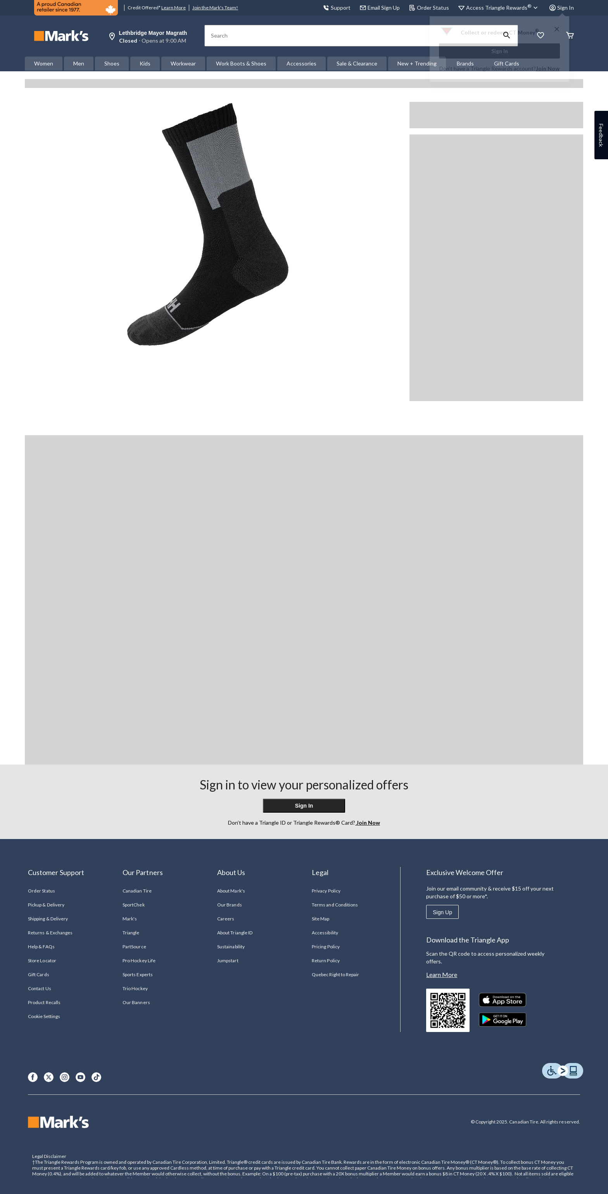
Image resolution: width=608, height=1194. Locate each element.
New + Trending (417, 63)
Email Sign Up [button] (380, 7)
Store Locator (42, 960)
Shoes (111, 63)
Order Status (429, 7)
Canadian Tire (137, 891)
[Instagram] (64, 1077)
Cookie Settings (44, 1016)
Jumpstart (227, 960)
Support (337, 7)
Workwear (183, 63)
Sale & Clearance (357, 63)
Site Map (320, 919)
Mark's (130, 919)
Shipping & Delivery (48, 919)
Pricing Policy (326, 946)
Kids (145, 63)
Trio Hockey (135, 988)
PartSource (134, 946)
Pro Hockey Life (139, 960)
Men (78, 63)
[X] (49, 1077)
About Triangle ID (234, 933)
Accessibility (325, 933)
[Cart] (570, 35)
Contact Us (39, 988)
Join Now (548, 68)
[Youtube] (80, 1077)
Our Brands (229, 905)
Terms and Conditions (335, 905)
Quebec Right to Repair (335, 974)
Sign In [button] (561, 7)
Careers (225, 919)
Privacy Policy (326, 891)
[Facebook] (33, 1077)
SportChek (133, 905)
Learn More (173, 7)
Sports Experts (138, 974)
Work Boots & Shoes (241, 63)
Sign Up (442, 912)
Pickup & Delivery (46, 905)
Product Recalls (44, 1002)
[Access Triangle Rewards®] (503, 8)
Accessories (301, 63)
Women (43, 63)
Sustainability (231, 946)
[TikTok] (96, 1077)
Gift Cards (38, 974)
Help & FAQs (41, 946)
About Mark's (231, 891)
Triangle (131, 933)
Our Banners (136, 1002)
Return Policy (326, 960)
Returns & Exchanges (50, 933)
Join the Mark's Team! (215, 7)
